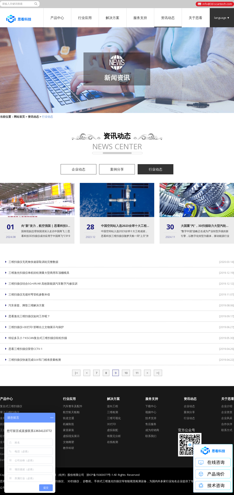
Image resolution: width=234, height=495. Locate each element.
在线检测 (112, 442)
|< (76, 373)
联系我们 (150, 436)
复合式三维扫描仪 (11, 406)
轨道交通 (68, 418)
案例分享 (117, 169)
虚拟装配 (112, 430)
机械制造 (68, 424)
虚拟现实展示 (71, 436)
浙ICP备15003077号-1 (99, 475)
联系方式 (226, 430)
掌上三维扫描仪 (9, 412)
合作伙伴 (226, 424)
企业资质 (226, 412)
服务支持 (140, 17)
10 (125, 373)
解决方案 (112, 17)
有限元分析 (114, 436)
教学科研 (68, 448)
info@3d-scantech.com (217, 4)
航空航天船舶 (71, 412)
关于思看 (195, 17)
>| (158, 373)
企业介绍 (226, 406)
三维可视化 (114, 418)
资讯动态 (168, 17)
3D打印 (111, 424)
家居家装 (68, 430)
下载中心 (150, 406)
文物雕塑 (68, 442)
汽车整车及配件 (72, 406)
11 (137, 373)
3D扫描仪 (73, 481)
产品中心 (57, 17)
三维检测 (112, 412)
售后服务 (150, 424)
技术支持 (150, 418)
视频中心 (150, 412)
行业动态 (155, 169)
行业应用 (85, 17)
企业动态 (78, 169)
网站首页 (19, 117)
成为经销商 (152, 430)
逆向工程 (112, 406)
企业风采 (226, 418)
